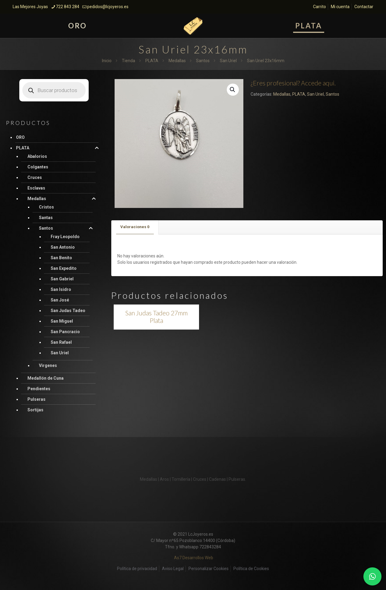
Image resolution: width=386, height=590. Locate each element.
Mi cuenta (340, 6)
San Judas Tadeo (68, 310)
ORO (20, 137)
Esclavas (36, 188)
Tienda (128, 60)
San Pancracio (65, 331)
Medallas (177, 60)
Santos (203, 60)
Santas (46, 217)
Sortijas (35, 409)
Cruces (34, 177)
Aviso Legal (173, 568)
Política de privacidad (137, 568)
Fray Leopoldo (65, 236)
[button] (233, 90)
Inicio (107, 60)
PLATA (151, 60)
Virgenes (48, 365)
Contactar (363, 6)
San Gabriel (62, 278)
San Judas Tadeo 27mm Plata (156, 316)
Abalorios (37, 156)
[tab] (135, 227)
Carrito (319, 6)
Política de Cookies (251, 568)
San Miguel (62, 321)
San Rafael (61, 342)
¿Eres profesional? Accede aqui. (293, 83)
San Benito (61, 257)
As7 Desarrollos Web (193, 557)
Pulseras (36, 399)
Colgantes (37, 166)
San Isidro (61, 289)
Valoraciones (134, 227)
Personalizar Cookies (208, 568)
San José (60, 300)
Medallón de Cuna (45, 378)
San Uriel (228, 60)
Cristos (46, 207)
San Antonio (63, 247)
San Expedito (64, 268)
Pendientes (38, 388)
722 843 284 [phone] (67, 6)
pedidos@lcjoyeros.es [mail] (107, 6)
